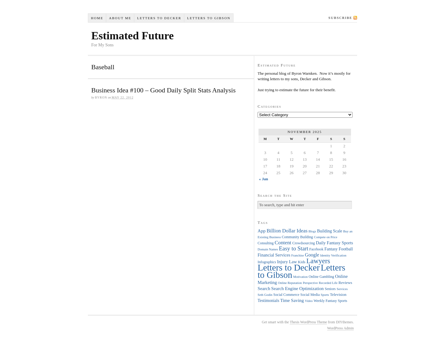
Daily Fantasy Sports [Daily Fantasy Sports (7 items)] (334, 242)
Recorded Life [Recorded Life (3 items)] (328, 283)
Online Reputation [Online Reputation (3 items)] (290, 283)
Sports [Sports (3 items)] (325, 294)
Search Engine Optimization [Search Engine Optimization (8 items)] (297, 288)
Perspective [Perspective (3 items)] (310, 283)
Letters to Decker (159, 18)
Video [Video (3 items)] (309, 301)
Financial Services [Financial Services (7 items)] (274, 255)
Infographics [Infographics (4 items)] (267, 262)
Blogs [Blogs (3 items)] (312, 231)
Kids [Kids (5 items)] (302, 262)
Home (97, 18)
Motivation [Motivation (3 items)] (300, 276)
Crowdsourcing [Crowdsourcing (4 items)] (303, 243)
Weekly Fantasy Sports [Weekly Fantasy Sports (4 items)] (330, 301)
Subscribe (340, 18)
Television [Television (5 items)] (338, 294)
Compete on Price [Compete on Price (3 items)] (325, 237)
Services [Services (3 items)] (342, 289)
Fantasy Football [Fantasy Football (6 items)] (338, 249)
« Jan (263, 179)
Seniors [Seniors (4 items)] (330, 289)
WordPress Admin (340, 328)
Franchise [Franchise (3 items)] (297, 255)
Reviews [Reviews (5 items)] (345, 282)
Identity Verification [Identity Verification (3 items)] (333, 255)
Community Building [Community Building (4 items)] (297, 237)
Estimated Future (132, 36)
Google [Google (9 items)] (312, 254)
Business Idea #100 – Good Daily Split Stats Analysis (163, 90)
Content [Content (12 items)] (283, 243)
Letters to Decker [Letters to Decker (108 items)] (289, 267)
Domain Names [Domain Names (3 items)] (268, 249)
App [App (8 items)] (262, 230)
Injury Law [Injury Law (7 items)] (287, 261)
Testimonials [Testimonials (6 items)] (268, 300)
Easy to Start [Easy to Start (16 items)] (293, 248)
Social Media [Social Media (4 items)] (310, 294)
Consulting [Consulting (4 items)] (265, 243)
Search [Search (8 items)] (264, 288)
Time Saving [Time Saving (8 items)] (292, 300)
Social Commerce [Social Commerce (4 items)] (286, 294)
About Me (120, 18)
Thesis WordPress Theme (308, 322)
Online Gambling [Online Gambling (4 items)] (321, 276)
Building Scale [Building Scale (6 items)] (329, 231)
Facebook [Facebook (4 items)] (316, 249)
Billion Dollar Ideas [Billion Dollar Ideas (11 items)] (286, 231)
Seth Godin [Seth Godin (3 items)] (265, 294)
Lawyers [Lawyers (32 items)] (318, 261)
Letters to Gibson (208, 18)
